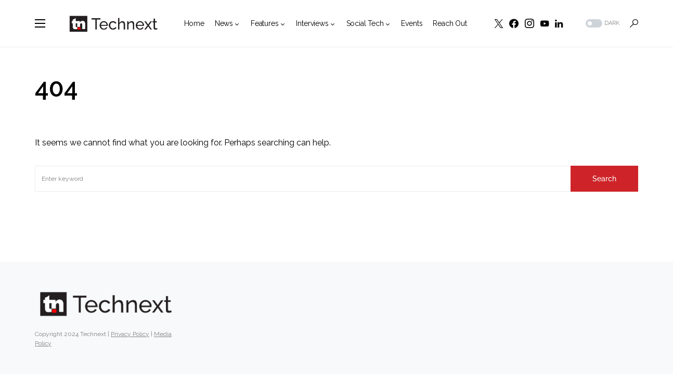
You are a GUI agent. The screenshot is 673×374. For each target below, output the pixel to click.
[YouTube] (544, 23)
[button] (40, 23)
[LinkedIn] (559, 23)
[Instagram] (529, 23)
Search (604, 179)
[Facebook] (514, 23)
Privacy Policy (130, 334)
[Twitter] (498, 23)
